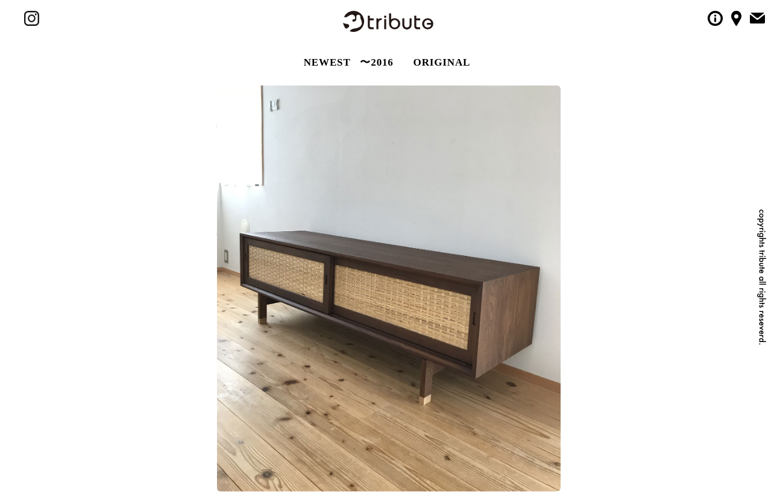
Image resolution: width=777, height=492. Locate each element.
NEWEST (327, 62)
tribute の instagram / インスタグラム (31, 18)
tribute (388, 21)
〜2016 (376, 62)
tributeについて (715, 18)
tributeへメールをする (757, 17)
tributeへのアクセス (736, 18)
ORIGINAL (442, 62)
